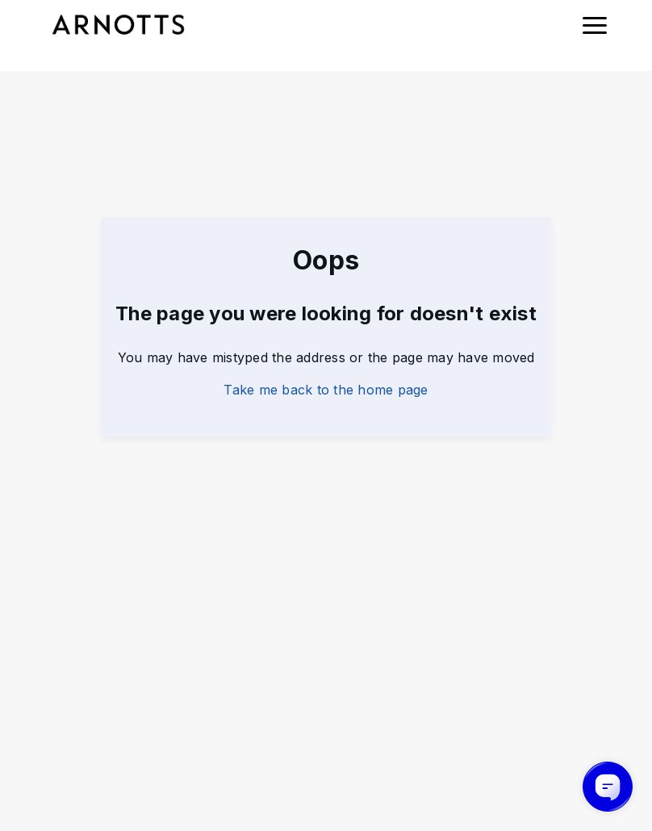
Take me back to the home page (326, 390)
